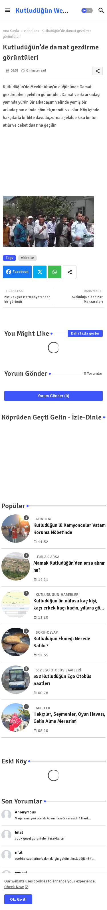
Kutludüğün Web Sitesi (50, 10)
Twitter (40, 272)
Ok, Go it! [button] (18, 899)
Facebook (21, 272)
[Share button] (69, 272)
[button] (87, 10)
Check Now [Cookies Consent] (14, 886)
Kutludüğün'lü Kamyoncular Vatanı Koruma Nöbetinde (69, 529)
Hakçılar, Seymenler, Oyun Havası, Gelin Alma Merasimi (69, 718)
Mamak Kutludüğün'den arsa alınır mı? (69, 566)
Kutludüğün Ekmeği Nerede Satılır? (61, 642)
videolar (30, 31)
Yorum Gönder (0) (53, 395)
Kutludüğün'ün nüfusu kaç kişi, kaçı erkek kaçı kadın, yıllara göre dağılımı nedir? (69, 605)
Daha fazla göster (85, 333)
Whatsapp (54, 272)
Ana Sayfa (11, 31)
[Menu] (7, 10)
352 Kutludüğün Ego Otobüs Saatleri (62, 680)
